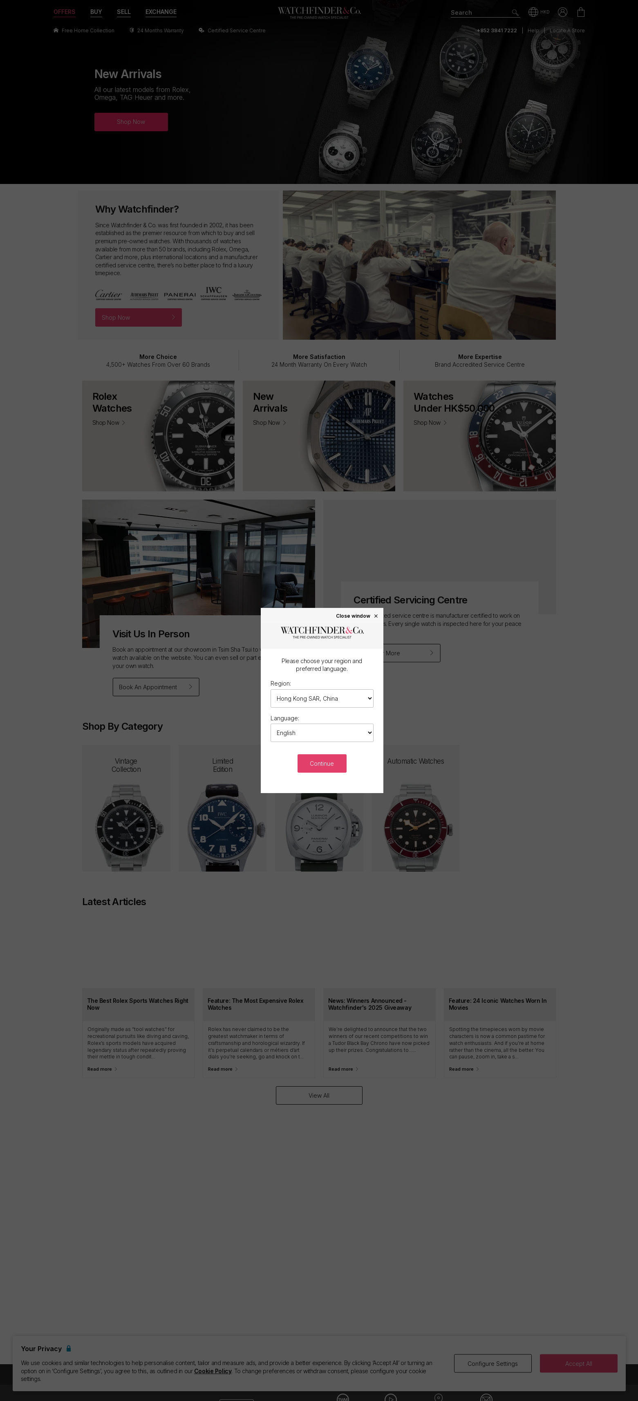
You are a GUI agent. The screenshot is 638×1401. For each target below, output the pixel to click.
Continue (322, 763)
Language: (285, 718)
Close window (357, 616)
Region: (281, 683)
